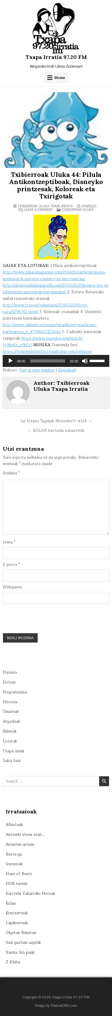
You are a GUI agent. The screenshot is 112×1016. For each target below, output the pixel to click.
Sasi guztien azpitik (23, 942)
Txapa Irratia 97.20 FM (56, 57)
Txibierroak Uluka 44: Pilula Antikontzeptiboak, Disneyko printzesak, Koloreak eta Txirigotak (56, 185)
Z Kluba (13, 962)
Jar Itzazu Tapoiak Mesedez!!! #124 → (56, 420)
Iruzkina (11, 473)
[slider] (47, 360)
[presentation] (48, 618)
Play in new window (37, 370)
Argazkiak (11, 721)
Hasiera (10, 672)
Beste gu (14, 854)
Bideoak (10, 731)
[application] (56, 361)
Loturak (10, 741)
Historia (10, 702)
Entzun (9, 682)
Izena (9, 542)
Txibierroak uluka (77, 209)
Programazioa (15, 692)
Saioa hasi (12, 760)
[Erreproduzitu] (10, 361)
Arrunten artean (20, 844)
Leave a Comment (38, 210)
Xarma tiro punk (20, 952)
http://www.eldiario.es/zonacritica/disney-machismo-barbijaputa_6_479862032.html (50, 328)
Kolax (11, 903)
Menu (59, 77)
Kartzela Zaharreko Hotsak (30, 893)
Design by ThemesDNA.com (56, 1006)
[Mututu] (85, 361)
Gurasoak (14, 864)
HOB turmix (16, 883)
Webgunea (12, 587)
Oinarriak (11, 711)
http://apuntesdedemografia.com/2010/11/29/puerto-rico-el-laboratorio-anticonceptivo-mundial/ (56, 288)
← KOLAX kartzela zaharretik (56, 430)
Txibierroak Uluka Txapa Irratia (45, 206)
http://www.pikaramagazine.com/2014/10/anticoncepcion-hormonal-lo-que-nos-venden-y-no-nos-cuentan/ (54, 275)
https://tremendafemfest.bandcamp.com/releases (47, 351)
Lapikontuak (17, 923)
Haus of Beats (19, 874)
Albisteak (14, 824)
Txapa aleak (13, 751)
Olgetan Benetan (21, 933)
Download (67, 370)
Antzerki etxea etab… (25, 834)
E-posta (11, 565)
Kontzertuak (17, 913)
